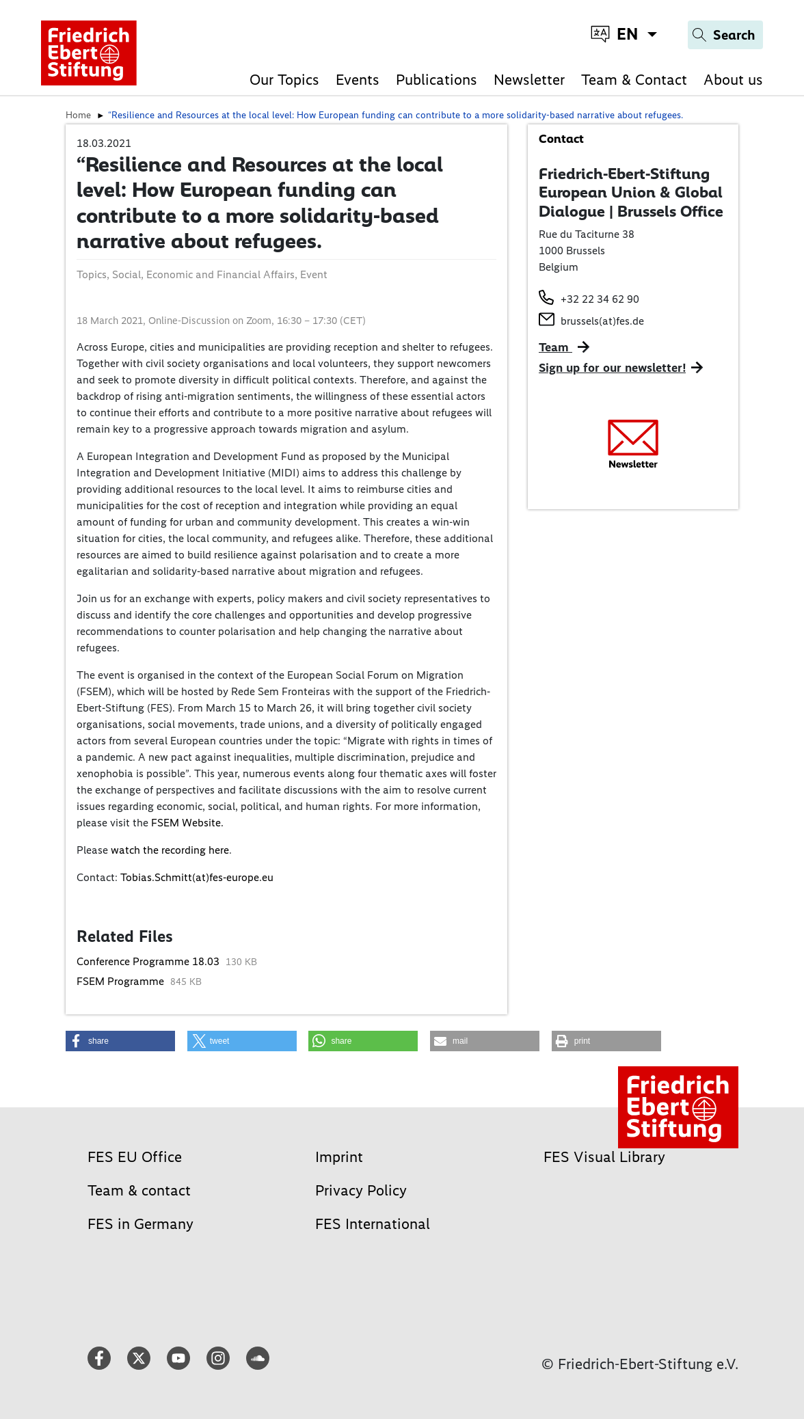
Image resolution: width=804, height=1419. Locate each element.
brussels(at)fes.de (602, 320)
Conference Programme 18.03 (149, 961)
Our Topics (284, 79)
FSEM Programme (122, 981)
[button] (120, 1041)
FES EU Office (135, 1157)
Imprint (339, 1157)
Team (555, 347)
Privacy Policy (361, 1190)
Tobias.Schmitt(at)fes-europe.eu (196, 877)
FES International (372, 1224)
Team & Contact (634, 79)
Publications (436, 79)
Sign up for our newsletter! (612, 367)
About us (733, 79)
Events (357, 79)
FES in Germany (140, 1224)
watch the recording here (170, 849)
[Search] (725, 35)
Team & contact (139, 1190)
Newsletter (529, 79)
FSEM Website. (187, 822)
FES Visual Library (604, 1157)
